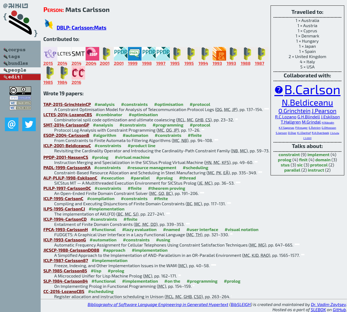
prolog (284, 159)
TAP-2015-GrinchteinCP (67, 104)
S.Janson (281, 132)
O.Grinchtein (294, 110)
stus (285, 164)
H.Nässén (328, 122)
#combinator (109, 114)
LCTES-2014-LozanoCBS (67, 114)
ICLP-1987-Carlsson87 (65, 260)
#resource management (151, 167)
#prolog (100, 157)
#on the (172, 280)
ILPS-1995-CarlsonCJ (64, 208)
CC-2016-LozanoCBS (63, 291)
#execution (112, 177)
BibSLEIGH (240, 304)
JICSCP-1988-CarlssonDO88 (71, 250)
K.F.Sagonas (286, 127)
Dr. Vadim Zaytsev (328, 304)
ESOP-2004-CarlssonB (66, 135)
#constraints (134, 104)
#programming (168, 124)
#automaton (135, 135)
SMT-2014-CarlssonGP (66, 124)
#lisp (96, 270)
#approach (114, 250)
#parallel (140, 177)
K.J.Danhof (304, 132)
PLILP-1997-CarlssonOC (67, 188)
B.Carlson (312, 89)
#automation (103, 239)
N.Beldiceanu (307, 102)
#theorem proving (166, 188)
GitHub (339, 309)
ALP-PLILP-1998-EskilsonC (70, 177)
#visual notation (241, 229)
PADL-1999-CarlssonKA (67, 167)
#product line (142, 145)
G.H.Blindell (308, 116)
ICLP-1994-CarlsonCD (65, 219)
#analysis (104, 104)
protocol (318, 164)
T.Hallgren (291, 121)
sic (300, 164)
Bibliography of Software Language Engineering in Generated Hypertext (158, 304)
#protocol (200, 104)
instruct (316, 169)
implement (318, 154)
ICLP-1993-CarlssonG (64, 239)
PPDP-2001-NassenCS (65, 157)
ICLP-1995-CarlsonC (63, 198)
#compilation (100, 198)
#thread (187, 177)
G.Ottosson (329, 127)
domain (322, 159)
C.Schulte (334, 133)
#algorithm (104, 135)
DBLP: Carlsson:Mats (81, 27)
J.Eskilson (330, 116)
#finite (195, 135)
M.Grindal (311, 121)
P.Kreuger (301, 127)
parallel (292, 169)
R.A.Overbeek (320, 132)
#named (171, 229)
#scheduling (195, 167)
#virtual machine (132, 157)
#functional (103, 229)
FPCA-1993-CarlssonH (65, 229)
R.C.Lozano (286, 116)
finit (303, 159)
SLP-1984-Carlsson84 (65, 280)
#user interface (202, 229)
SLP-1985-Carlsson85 (65, 270)
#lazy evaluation (139, 229)
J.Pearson (323, 110)
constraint (289, 154)
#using (163, 239)
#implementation (106, 208)
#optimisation (169, 104)
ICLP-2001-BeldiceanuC (67, 145)
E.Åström (315, 127)
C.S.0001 (307, 138)
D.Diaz (292, 132)
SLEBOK (318, 309)
